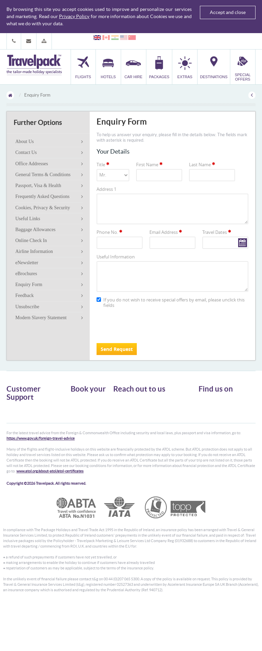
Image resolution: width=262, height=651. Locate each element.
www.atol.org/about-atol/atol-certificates (50, 516)
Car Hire (78, 412)
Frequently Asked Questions (42, 196)
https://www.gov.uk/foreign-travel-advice (40, 483)
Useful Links (27, 218)
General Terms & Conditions (43, 174)
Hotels (76, 406)
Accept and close (228, 12)
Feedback (24, 295)
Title (103, 164)
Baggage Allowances (35, 229)
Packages (79, 418)
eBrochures (26, 273)
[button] (44, 41)
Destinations (82, 437)
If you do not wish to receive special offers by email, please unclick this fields (171, 302)
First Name (149, 164)
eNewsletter (26, 262)
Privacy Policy (74, 16)
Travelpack (34, 65)
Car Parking (81, 431)
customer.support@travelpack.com (156, 435)
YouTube (212, 424)
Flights (77, 400)
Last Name (202, 164)
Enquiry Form (28, 284)
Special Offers (83, 443)
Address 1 (106, 189)
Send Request (117, 349)
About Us (24, 141)
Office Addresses (31, 163)
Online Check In (31, 240)
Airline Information (34, 251)
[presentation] (148, 324)
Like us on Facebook (222, 413)
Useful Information (116, 256)
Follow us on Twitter (222, 403)
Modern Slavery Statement (41, 317)
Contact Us (26, 152)
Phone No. (110, 232)
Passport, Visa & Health (38, 185)
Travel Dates (217, 232)
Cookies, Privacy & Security (42, 207)
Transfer (78, 425)
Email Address (166, 232)
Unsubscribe (27, 306)
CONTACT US (124, 447)
